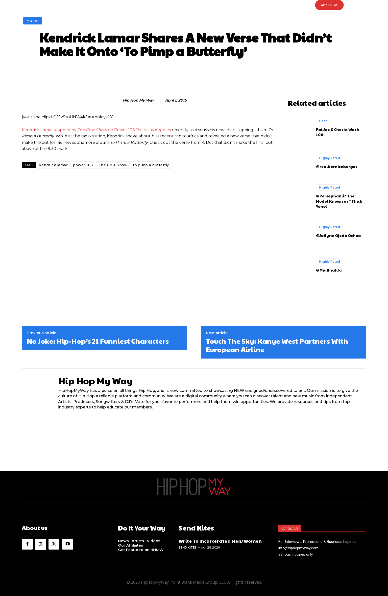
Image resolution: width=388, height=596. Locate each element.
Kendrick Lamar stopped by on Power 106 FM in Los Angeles (96, 130)
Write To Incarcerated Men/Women (220, 540)
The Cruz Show (113, 165)
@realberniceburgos (336, 166)
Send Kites (187, 547)
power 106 (83, 165)
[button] (194, 5)
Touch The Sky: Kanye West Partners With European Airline (277, 345)
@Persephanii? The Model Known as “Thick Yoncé (339, 201)
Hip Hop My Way (138, 100)
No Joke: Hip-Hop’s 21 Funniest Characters (98, 341)
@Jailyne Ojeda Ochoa (338, 235)
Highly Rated (329, 158)
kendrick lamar (53, 165)
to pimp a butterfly (151, 165)
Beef (323, 121)
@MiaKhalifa (329, 270)
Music (32, 20)
